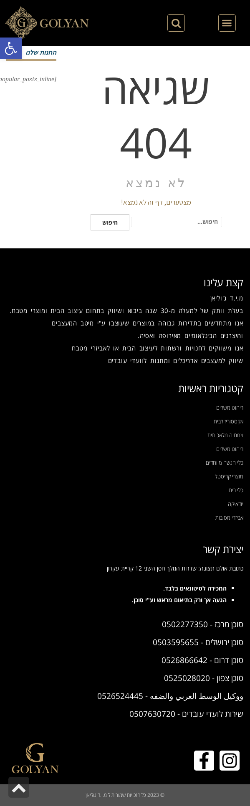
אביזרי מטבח (89, 348)
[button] (11, 48)
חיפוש (110, 222)
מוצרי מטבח (28, 310)
